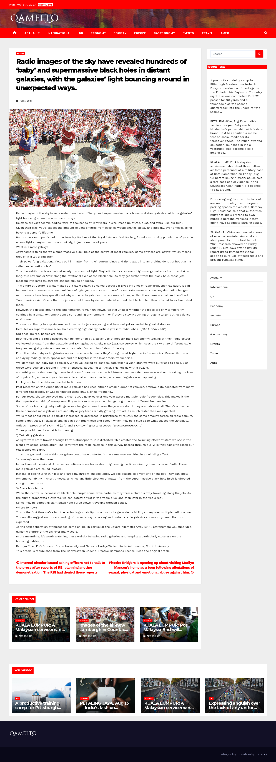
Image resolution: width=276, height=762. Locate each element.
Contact (262, 754)
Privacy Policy (228, 754)
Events (188, 33)
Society (120, 33)
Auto (225, 33)
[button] (265, 33)
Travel (207, 33)
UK (81, 33)
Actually (32, 33)
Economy (98, 33)
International (59, 33)
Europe (140, 33)
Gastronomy (164, 33)
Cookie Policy (247, 754)
